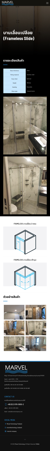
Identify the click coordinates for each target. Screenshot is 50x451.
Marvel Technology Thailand (13, 424)
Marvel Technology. (20, 444)
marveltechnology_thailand (13, 427)
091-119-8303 (14, 388)
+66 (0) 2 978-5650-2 (14, 404)
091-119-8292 (20, 388)
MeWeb (37, 444)
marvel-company (10, 431)
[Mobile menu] (47, 3)
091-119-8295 (20, 384)
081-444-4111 (13, 384)
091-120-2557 (27, 388)
